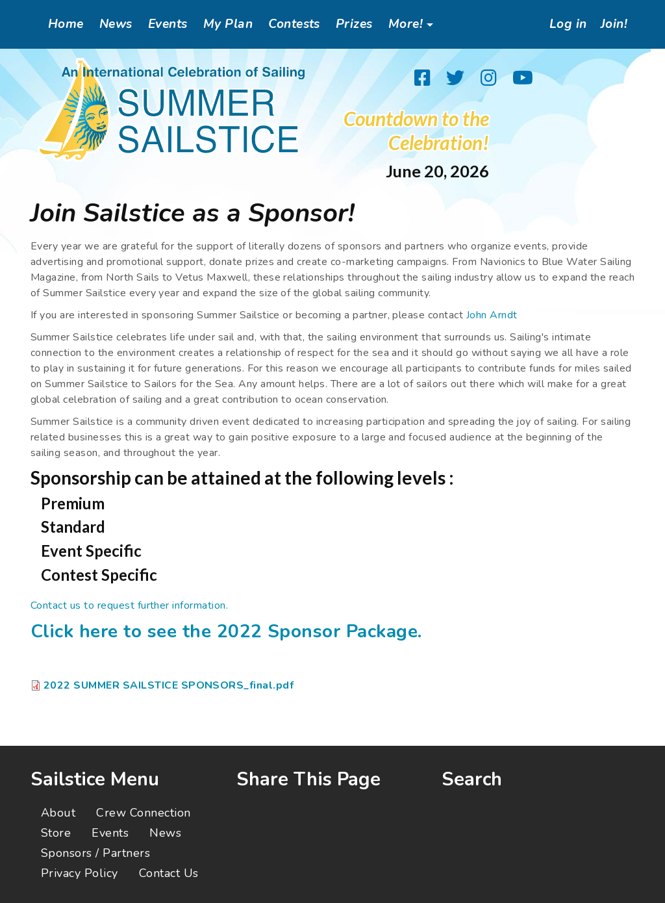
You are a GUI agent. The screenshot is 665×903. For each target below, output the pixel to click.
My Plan (228, 24)
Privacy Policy (79, 873)
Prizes (354, 24)
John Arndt (492, 315)
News (115, 24)
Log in (565, 24)
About (58, 812)
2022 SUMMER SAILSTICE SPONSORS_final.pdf (169, 685)
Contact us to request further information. (129, 605)
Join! (613, 24)
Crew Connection (143, 812)
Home (66, 24)
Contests (294, 24)
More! (405, 24)
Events (168, 24)
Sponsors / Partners (95, 853)
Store (56, 833)
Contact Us (169, 873)
